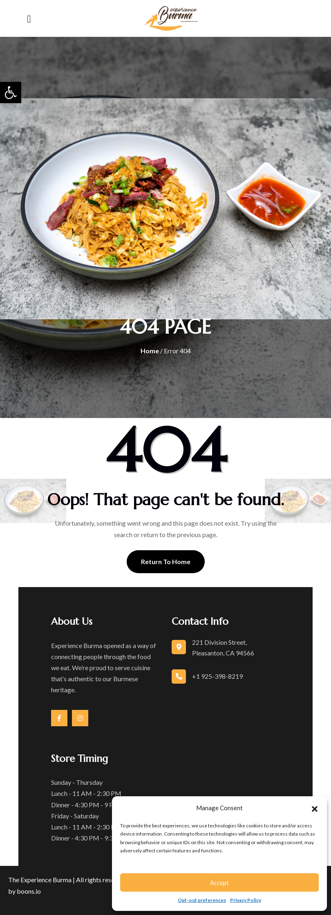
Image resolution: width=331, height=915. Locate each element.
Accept (219, 882)
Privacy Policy (245, 900)
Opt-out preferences (202, 900)
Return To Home (165, 561)
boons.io (29, 891)
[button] (10, 92)
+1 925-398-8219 (217, 676)
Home (150, 351)
